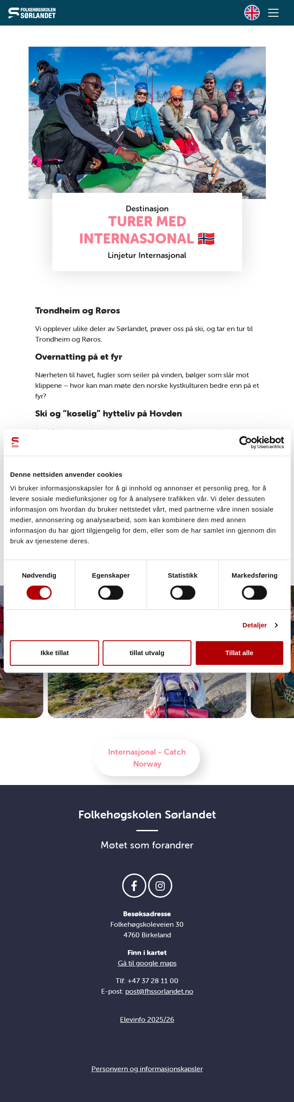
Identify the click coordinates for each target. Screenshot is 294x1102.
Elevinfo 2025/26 (147, 1019)
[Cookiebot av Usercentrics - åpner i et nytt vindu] (245, 442)
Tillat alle (239, 652)
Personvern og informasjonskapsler (147, 1068)
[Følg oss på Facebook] (134, 885)
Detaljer (255, 625)
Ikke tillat (54, 652)
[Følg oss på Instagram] (160, 885)
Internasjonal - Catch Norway (147, 758)
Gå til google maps (147, 962)
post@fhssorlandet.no (159, 991)
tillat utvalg (147, 652)
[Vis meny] (273, 13)
